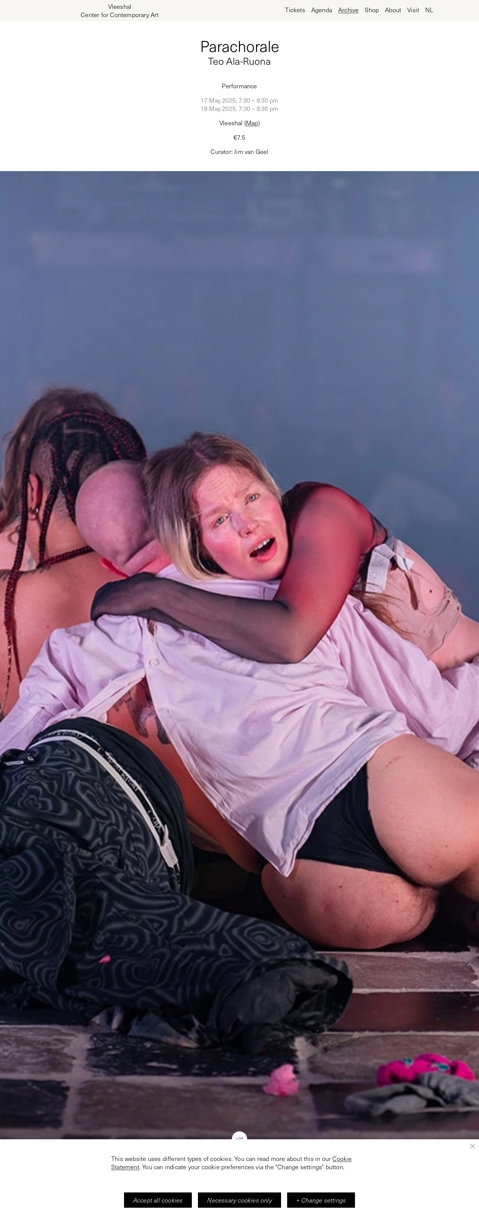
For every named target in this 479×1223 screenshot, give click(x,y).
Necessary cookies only (239, 1200)
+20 (239, 1139)
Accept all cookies (158, 1200)
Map (252, 123)
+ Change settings (321, 1200)
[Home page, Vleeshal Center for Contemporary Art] (120, 10)
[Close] (472, 1146)
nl (429, 10)
